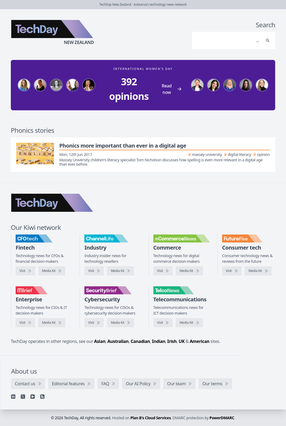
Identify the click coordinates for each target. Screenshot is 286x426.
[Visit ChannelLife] (94, 270)
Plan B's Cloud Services (150, 417)
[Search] (228, 40)
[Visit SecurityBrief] (94, 322)
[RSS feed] (42, 396)
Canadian (140, 341)
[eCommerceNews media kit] (189, 270)
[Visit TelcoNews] (163, 322)
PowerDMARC (221, 417)
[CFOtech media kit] (51, 270)
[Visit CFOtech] (25, 270)
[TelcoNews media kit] (189, 322)
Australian (118, 341)
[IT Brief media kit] (51, 322)
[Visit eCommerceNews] (163, 270)
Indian (158, 341)
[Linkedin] (13, 396)
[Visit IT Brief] (25, 322)
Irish (172, 341)
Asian (99, 341)
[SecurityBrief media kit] (120, 322)
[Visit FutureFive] (232, 270)
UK (182, 341)
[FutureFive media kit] (258, 270)
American (199, 341)
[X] (23, 396)
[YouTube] (32, 396)
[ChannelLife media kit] (120, 270)
